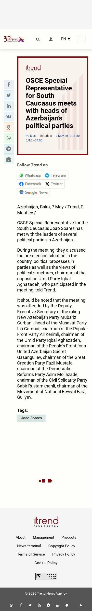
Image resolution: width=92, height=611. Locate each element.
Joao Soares (31, 418)
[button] (8, 84)
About (21, 537)
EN (63, 39)
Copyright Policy (61, 546)
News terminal (29, 546)
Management (43, 537)
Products (69, 537)
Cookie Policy (46, 563)
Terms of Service (31, 554)
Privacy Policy (63, 554)
